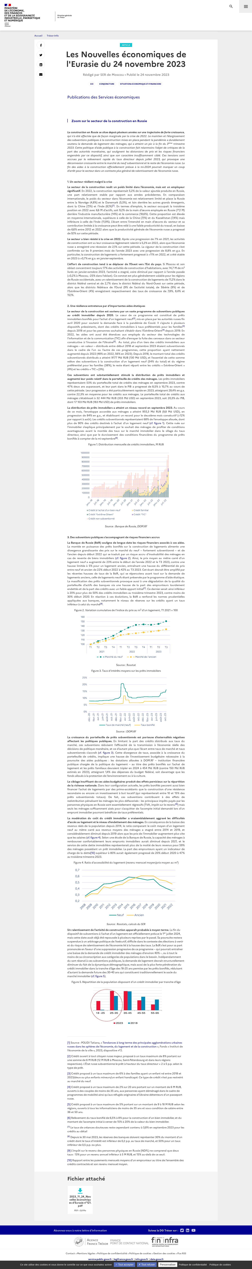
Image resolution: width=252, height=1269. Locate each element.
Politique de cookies (140, 1253)
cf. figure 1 (156, 423)
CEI (91, 83)
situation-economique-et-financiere (140, 83)
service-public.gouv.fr (100, 1259)
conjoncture (106, 83)
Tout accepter (124, 1264)
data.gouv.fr (157, 1259)
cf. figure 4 (93, 837)
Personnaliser (168, 1264)
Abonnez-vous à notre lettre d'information (80, 1230)
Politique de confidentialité (112, 1253)
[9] (69, 1150)
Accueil (38, 35)
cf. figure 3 (106, 752)
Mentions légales (86, 1253)
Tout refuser (147, 1264)
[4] (69, 1087)
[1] (68, 1042)
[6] (69, 1117)
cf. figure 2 (123, 558)
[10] (92, 853)
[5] (69, 1104)
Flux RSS (181, 1253)
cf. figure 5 (98, 976)
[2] (69, 1056)
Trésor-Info (53, 35)
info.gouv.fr (141, 1259)
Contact (70, 1253)
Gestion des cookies (164, 1253)
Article (126, 45)
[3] (69, 1073)
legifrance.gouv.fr (123, 1259)
